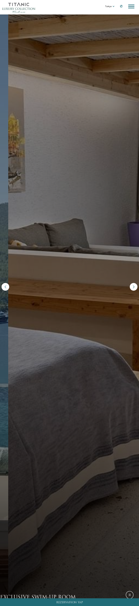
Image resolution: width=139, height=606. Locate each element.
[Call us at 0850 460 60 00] (119, 6)
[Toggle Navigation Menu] (131, 6)
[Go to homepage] (18, 7)
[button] (5, 287)
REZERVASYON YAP (69, 602)
